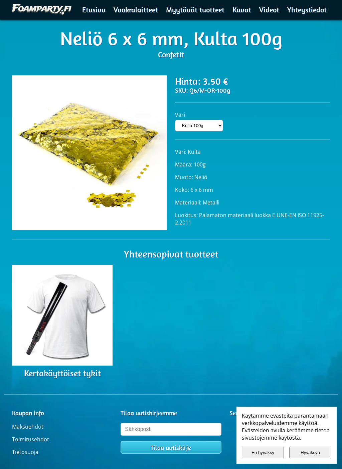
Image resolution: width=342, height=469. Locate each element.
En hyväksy (262, 452)
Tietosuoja (25, 452)
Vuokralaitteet (136, 9)
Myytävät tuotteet (195, 9)
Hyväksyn (310, 452)
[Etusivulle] (42, 9)
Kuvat (241, 9)
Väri (180, 114)
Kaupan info (28, 413)
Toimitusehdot (30, 439)
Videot (269, 9)
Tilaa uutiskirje (171, 448)
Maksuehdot (27, 426)
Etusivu (94, 9)
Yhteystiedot (307, 9)
